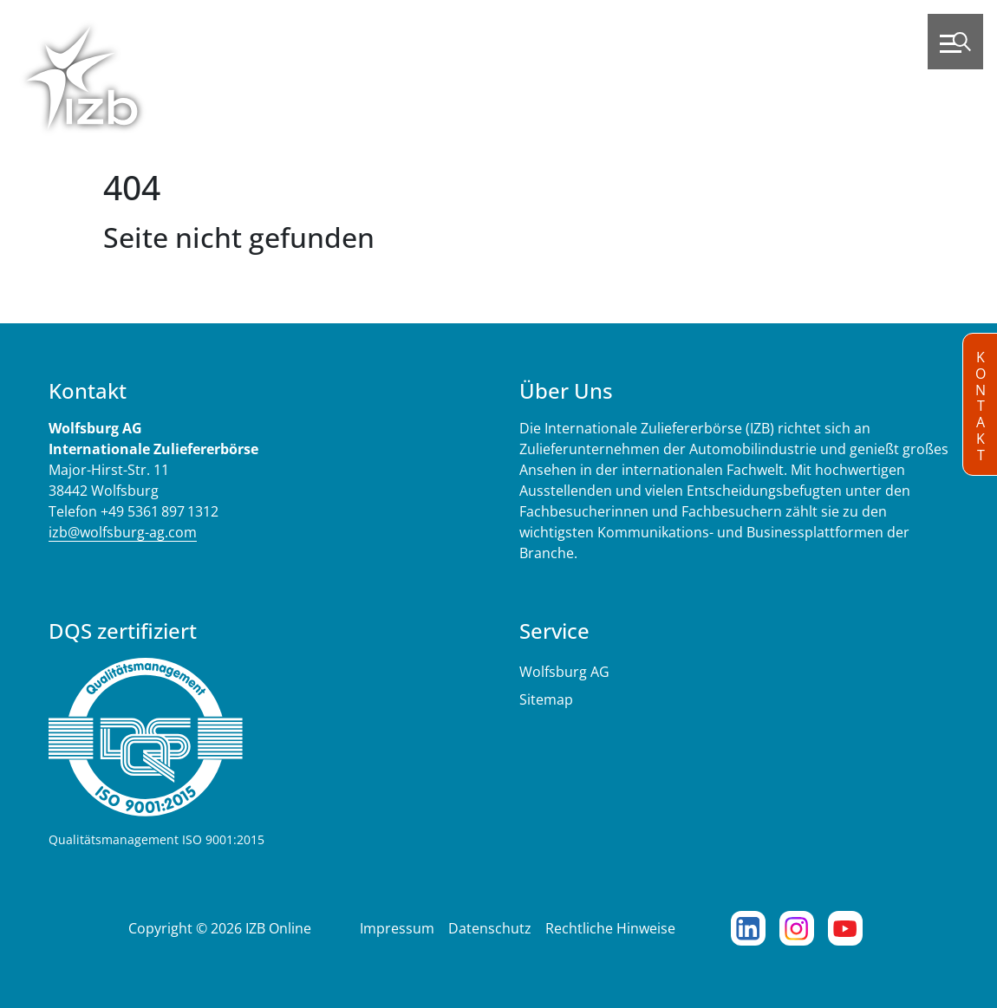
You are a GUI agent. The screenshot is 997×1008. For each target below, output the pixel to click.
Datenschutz (489, 928)
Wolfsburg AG (564, 671)
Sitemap (546, 699)
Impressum (397, 928)
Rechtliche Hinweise (610, 928)
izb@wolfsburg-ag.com (123, 532)
